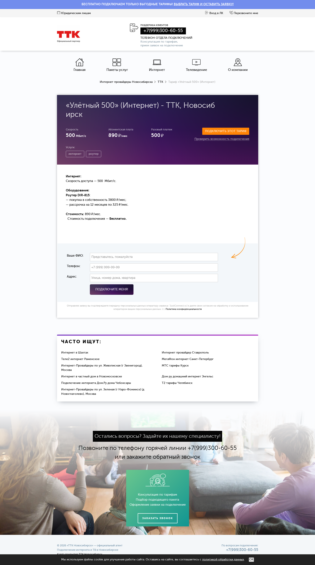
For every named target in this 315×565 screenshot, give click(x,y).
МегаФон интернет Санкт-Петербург (188, 359)
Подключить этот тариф (225, 131)
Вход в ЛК (214, 13)
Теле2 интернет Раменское (80, 359)
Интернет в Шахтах (74, 352)
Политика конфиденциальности (184, 309)
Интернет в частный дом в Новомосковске (91, 376)
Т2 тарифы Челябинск (177, 383)
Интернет (157, 65)
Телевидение (196, 65)
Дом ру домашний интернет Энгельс (187, 376)
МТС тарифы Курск (175, 365)
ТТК (160, 82)
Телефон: (73, 266)
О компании (238, 65)
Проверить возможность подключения (221, 139)
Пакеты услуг (117, 65)
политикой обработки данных (223, 559)
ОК (251, 559)
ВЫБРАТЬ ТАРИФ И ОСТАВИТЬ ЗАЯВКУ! (204, 4)
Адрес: (72, 276)
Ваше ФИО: (75, 255)
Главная (80, 65)
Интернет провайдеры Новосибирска (126, 82)
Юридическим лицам (74, 13)
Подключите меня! (111, 289)
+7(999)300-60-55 (163, 31)
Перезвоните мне (243, 13)
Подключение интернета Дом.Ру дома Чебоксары (96, 383)
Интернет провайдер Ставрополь (185, 352)
